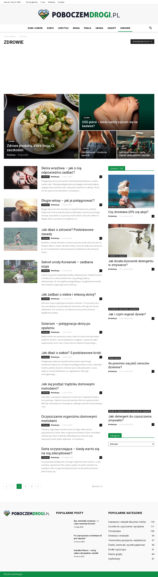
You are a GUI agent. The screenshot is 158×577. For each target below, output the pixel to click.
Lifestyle (63, 28)
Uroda (99, 28)
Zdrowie (125, 28)
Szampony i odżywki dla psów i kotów (127, 521)
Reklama (51, 2)
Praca (87, 28)
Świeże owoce (114, 358)
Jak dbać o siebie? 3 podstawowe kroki (71, 353)
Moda (76, 28)
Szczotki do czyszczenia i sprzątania (123, 309)
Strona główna (32, 2)
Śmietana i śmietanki (117, 207)
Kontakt (61, 2)
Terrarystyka (114, 531)
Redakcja (11, 155)
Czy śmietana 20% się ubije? (128, 212)
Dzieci (50, 28)
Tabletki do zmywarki (117, 256)
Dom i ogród (35, 28)
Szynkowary (114, 558)
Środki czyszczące (117, 549)
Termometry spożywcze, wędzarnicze (127, 540)
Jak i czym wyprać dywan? (127, 314)
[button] (150, 28)
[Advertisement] (79, 70)
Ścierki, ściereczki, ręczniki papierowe (126, 544)
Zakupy (111, 28)
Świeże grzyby (115, 554)
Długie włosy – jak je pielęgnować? (68, 200)
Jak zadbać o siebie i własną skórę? (69, 294)
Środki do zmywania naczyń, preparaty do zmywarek (129, 411)
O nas (43, 2)
